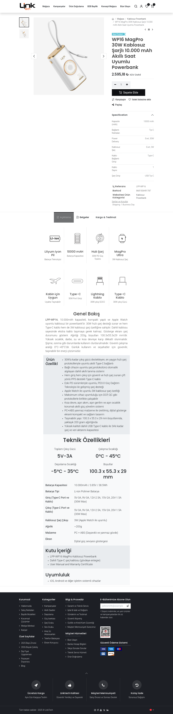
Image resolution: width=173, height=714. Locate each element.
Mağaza (120, 19)
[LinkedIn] (107, 710)
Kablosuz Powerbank (136, 19)
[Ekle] (127, 84)
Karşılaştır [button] (119, 99)
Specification (120, 115)
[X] (104, 710)
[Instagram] (95, 710)
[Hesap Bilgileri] (141, 6)
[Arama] (135, 6)
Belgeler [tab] (83, 217)
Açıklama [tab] (64, 217)
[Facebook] (98, 710)
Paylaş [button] (117, 104)
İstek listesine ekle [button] (140, 99)
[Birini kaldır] (115, 84)
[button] (34, 56)
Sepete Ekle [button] (128, 92)
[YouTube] (101, 710)
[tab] (105, 217)
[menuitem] (46, 6)
